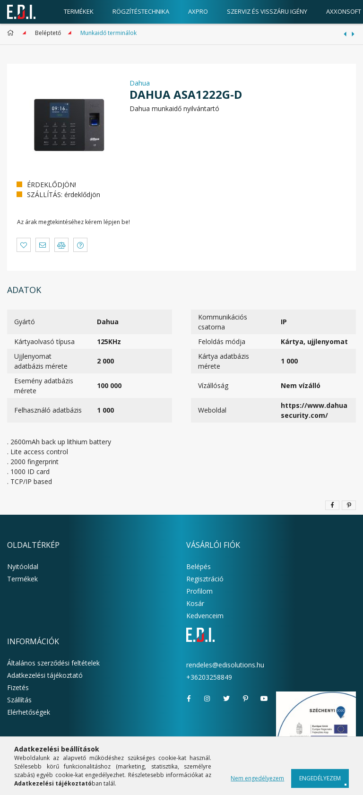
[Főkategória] (12, 33)
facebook (189, 698)
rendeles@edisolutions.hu (225, 664)
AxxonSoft (343, 11)
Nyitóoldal (22, 566)
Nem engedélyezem (257, 778)
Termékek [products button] (79, 11)
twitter (226, 698)
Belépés (198, 566)
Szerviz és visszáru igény (267, 11)
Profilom (199, 591)
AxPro (198, 11)
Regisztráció (205, 578)
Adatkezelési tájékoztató (45, 675)
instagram (207, 698)
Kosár (195, 603)
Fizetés (18, 687)
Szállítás (19, 699)
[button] (24, 245)
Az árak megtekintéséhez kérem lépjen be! (73, 222)
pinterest (245, 698)
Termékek (22, 578)
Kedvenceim (205, 615)
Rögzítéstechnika (140, 11)
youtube (264, 698)
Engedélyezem (320, 778)
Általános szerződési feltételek (53, 662)
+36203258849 (209, 677)
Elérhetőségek (28, 712)
